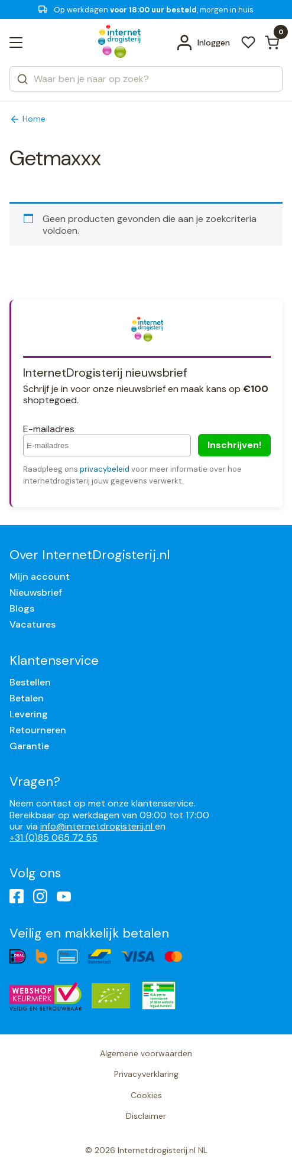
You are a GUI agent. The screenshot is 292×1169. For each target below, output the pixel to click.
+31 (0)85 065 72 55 (53, 837)
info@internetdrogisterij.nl (97, 826)
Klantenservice (54, 660)
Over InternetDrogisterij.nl (89, 554)
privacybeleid (104, 469)
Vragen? (34, 781)
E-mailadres (48, 429)
